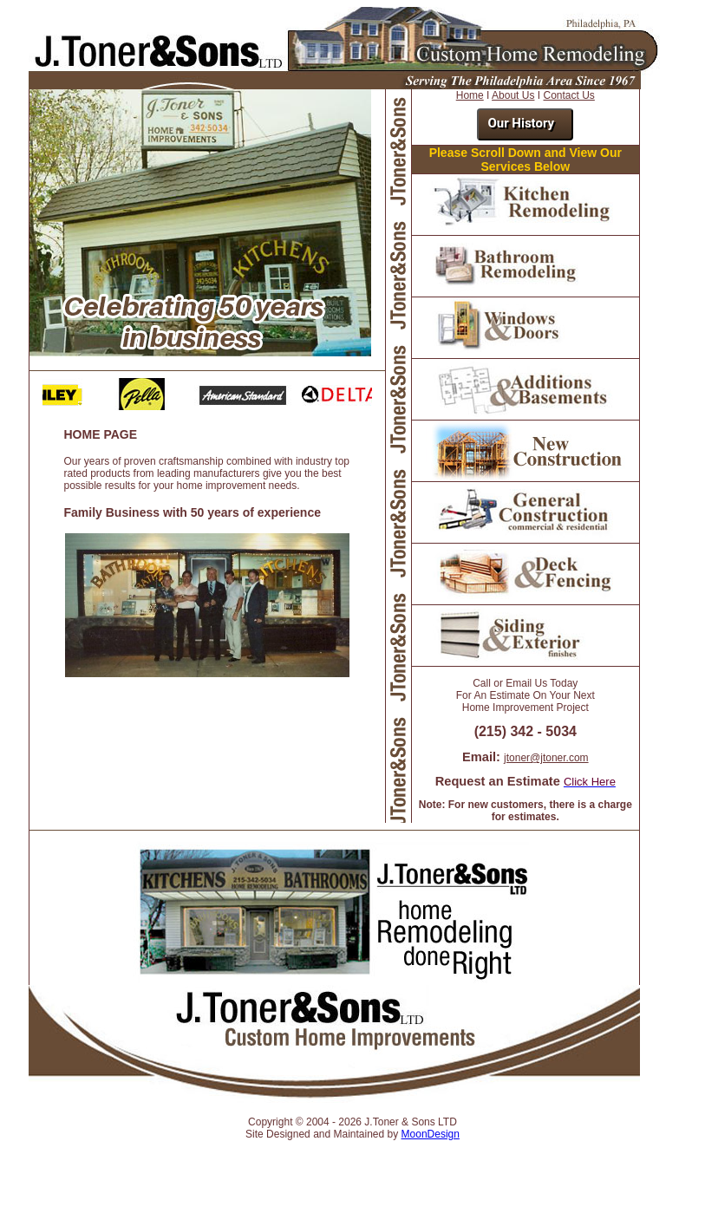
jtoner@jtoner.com (546, 758)
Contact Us (568, 95)
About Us (513, 95)
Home (470, 95)
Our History (520, 123)
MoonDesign (430, 1134)
